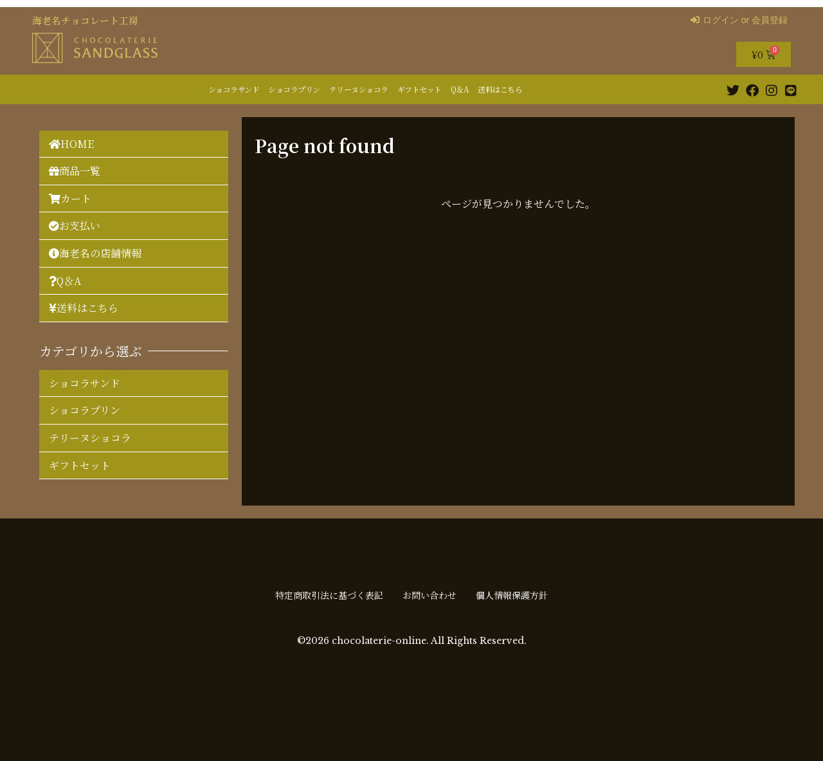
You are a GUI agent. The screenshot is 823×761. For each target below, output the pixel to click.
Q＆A (460, 89)
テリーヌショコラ (358, 89)
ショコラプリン (294, 89)
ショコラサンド (234, 89)
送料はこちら (500, 89)
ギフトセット (419, 89)
